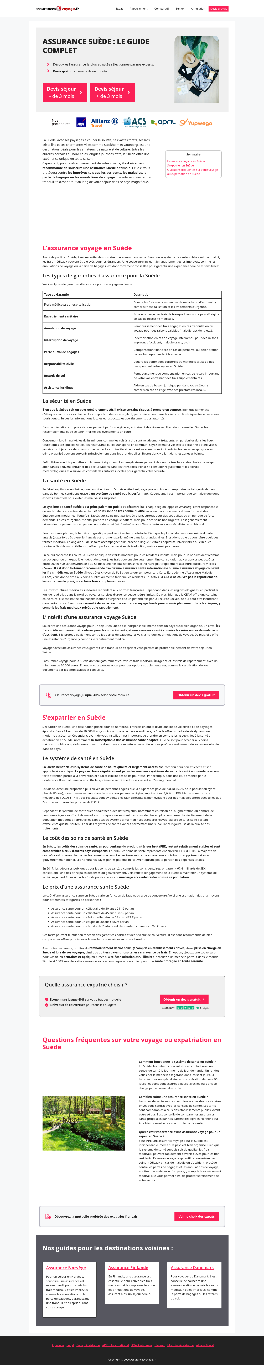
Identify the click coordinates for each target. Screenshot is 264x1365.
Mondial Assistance (180, 1345)
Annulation (198, 8)
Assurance (66, 1267)
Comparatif (161, 8)
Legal (70, 1345)
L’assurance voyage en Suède (186, 161)
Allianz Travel (205, 1345)
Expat (119, 8)
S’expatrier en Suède (180, 165)
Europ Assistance (88, 1345)
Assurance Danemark (192, 1267)
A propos (58, 1345)
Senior (180, 8)
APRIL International (115, 1345)
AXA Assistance (141, 1345)
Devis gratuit (218, 8)
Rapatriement (139, 8)
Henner (159, 1345)
